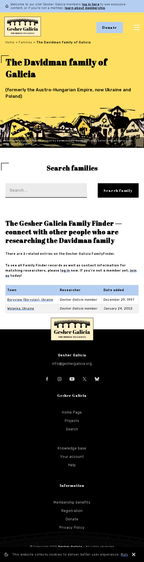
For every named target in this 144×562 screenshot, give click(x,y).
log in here (90, 4)
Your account (72, 457)
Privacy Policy (72, 527)
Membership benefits (72, 502)
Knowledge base (72, 448)
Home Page (72, 412)
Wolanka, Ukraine (20, 308)
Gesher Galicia (72, 329)
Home (9, 42)
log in (65, 270)
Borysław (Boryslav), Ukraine (30, 300)
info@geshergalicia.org (72, 364)
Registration (72, 511)
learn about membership (85, 8)
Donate (109, 27)
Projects (72, 421)
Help (72, 465)
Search (72, 429)
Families (25, 42)
